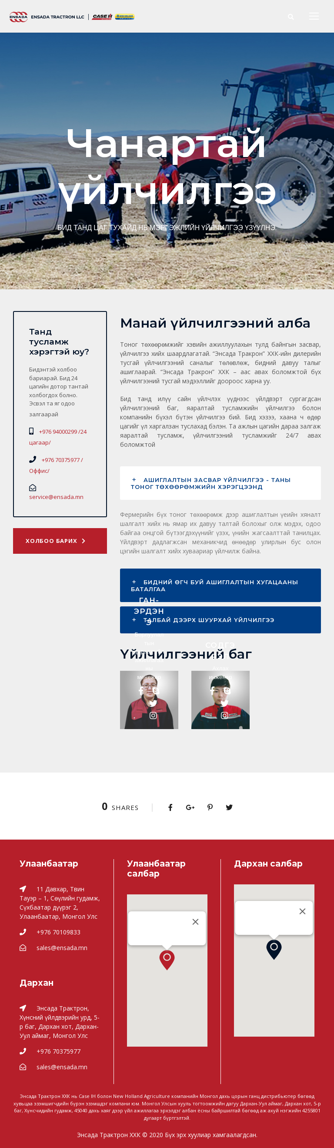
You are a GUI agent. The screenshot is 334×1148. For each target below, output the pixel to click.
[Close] (195, 921)
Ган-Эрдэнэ (149, 611)
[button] (167, 960)
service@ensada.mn (56, 497)
